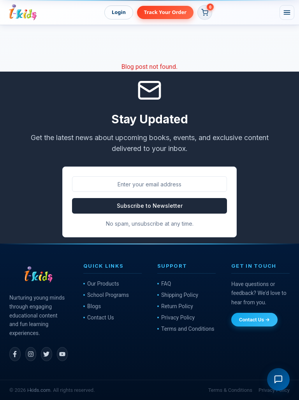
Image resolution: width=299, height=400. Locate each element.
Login (119, 12)
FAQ (164, 284)
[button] (204, 12)
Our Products (101, 284)
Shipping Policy (177, 295)
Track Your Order (165, 12)
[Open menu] (287, 12)
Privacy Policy (176, 317)
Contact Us (98, 317)
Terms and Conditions (186, 329)
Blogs (92, 306)
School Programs (106, 295)
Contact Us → (254, 320)
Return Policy (175, 306)
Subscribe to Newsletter (150, 205)
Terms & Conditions (230, 390)
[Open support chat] (278, 379)
